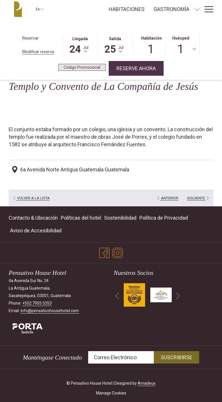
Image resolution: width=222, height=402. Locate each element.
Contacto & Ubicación (33, 218)
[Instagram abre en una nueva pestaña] (117, 252)
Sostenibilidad (120, 218)
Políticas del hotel (81, 218)
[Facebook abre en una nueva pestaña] (104, 252)
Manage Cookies (111, 393)
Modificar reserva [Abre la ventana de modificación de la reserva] (38, 51)
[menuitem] (126, 9)
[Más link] (206, 9)
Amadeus (147, 383)
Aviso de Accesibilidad (36, 230)
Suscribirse (176, 357)
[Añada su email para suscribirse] (121, 357)
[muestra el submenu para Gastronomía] (197, 9)
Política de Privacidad (163, 218)
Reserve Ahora (140, 68)
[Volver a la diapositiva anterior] (117, 296)
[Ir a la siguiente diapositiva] (178, 296)
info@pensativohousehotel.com (50, 310)
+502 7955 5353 (37, 303)
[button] (80, 44)
